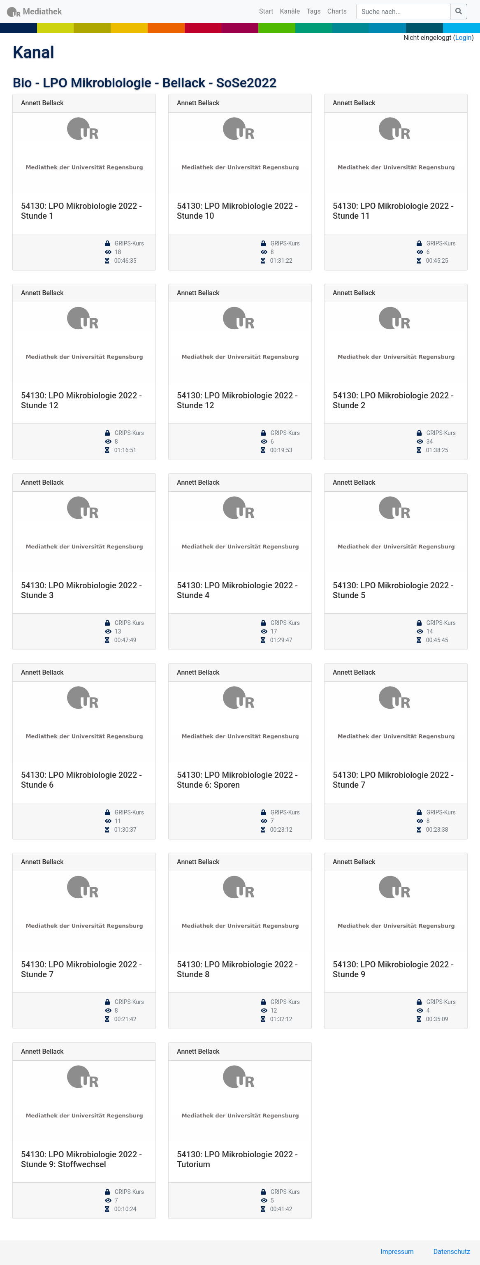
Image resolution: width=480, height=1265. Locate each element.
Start (267, 10)
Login (463, 38)
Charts (337, 11)
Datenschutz (452, 1252)
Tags (313, 11)
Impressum (397, 1252)
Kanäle (290, 11)
